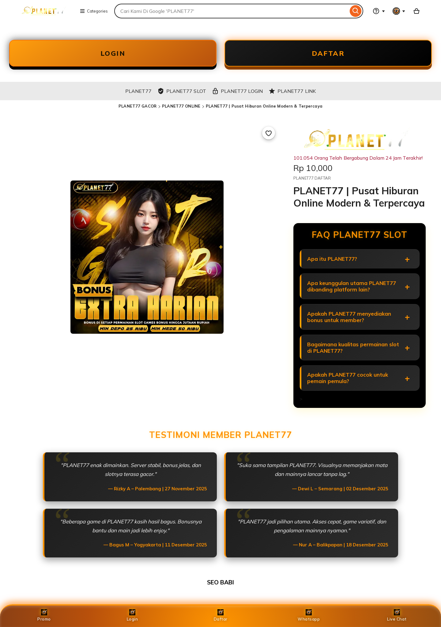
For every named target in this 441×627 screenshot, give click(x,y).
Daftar (221, 615)
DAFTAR (328, 53)
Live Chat (397, 615)
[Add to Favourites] (268, 133)
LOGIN (113, 53)
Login (132, 615)
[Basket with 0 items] (416, 11)
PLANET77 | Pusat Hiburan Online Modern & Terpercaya (264, 106)
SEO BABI (220, 583)
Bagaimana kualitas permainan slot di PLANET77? (353, 347)
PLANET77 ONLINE (181, 106)
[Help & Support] (379, 11)
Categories (94, 11)
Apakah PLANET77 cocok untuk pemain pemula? (347, 378)
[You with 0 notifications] (399, 11)
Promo (44, 615)
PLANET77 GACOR (137, 106)
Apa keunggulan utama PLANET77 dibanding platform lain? (351, 286)
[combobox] (231, 11)
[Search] (355, 11)
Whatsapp (309, 615)
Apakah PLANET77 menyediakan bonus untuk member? (349, 317)
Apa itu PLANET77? (332, 259)
